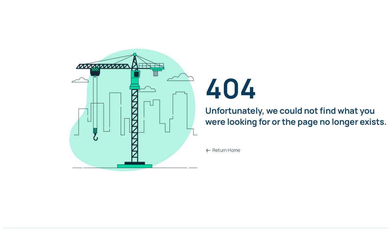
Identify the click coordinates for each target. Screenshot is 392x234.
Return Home (223, 150)
